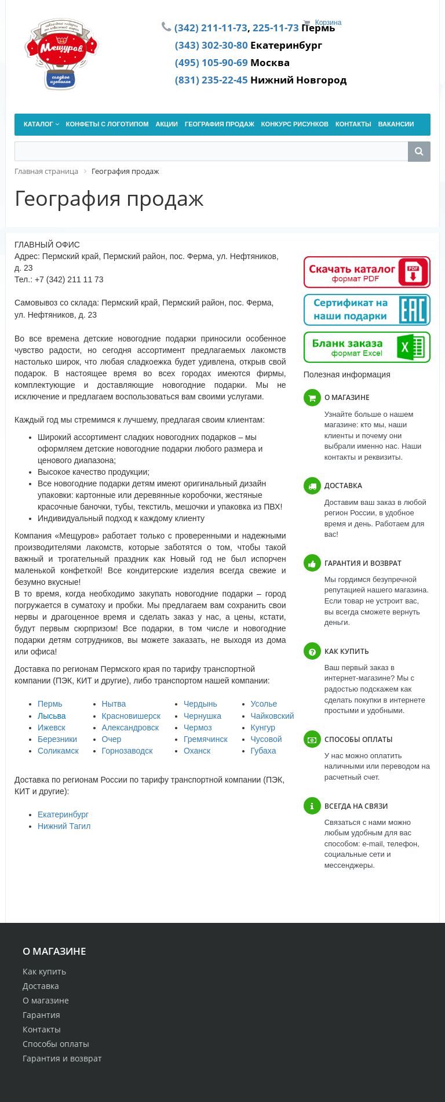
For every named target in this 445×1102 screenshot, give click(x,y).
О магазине (46, 1000)
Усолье (264, 703)
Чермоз (198, 727)
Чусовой (266, 739)
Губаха (263, 750)
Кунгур (263, 727)
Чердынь (200, 703)
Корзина (328, 23)
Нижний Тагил (64, 826)
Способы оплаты (56, 1043)
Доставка (41, 985)
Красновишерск (131, 716)
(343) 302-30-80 (211, 45)
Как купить (44, 971)
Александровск (130, 727)
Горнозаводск (127, 750)
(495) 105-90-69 (211, 62)
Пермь (50, 703)
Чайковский (272, 716)
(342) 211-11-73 (210, 27)
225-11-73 (276, 27)
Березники (57, 739)
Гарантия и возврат (62, 1058)
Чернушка (202, 716)
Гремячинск (206, 739)
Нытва (114, 703)
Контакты (42, 1029)
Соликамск (58, 750)
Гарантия (41, 1014)
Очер (112, 739)
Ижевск (51, 727)
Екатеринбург (63, 814)
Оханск (197, 750)
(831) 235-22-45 (211, 79)
